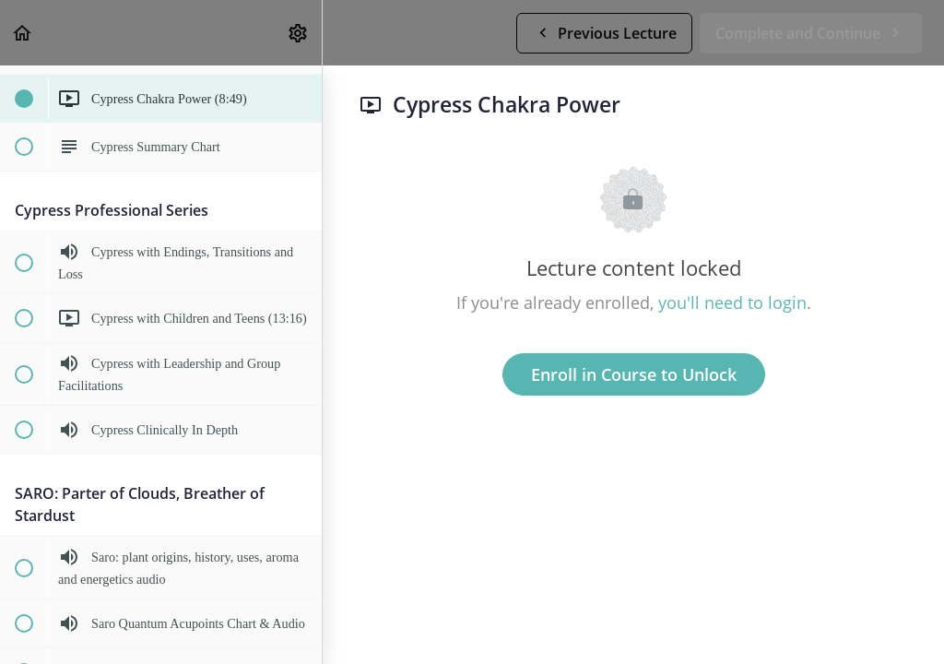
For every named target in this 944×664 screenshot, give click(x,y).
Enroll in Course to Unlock (634, 374)
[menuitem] (299, 32)
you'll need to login (732, 302)
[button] (23, 32)
